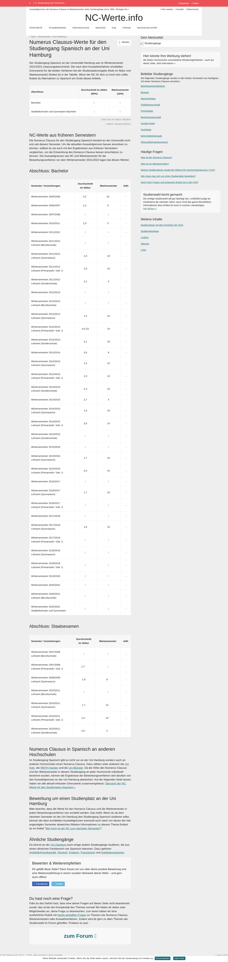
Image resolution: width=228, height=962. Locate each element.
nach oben (222, 955)
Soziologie (146, 129)
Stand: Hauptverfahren (119, 124)
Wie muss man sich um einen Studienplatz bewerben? (168, 176)
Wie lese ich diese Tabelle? (116, 119)
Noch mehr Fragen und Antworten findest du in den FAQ (169, 182)
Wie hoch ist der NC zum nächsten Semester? (73, 828)
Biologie (145, 92)
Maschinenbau (148, 98)
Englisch (74, 852)
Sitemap (145, 243)
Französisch (88, 852)
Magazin (100, 28)
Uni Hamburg (59, 36)
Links (143, 250)
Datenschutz (192, 9)
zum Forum (80, 936)
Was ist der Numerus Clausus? (156, 157)
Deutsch (62, 852)
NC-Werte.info (114, 18)
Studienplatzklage (150, 231)
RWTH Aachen (49, 767)
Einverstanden (162, 958)
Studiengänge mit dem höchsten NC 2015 (162, 225)
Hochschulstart (147, 28)
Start (33, 36)
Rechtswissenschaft (151, 117)
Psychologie (147, 111)
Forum (126, 28)
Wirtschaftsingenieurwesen (154, 142)
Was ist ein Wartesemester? (155, 164)
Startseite (35, 28)
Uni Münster (76, 767)
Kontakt (179, 9)
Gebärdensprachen (112, 852)
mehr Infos (179, 958)
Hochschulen (44, 36)
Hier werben (166, 9)
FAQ (114, 28)
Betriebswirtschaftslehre (153, 86)
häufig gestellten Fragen (71, 915)
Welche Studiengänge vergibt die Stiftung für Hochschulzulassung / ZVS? (178, 170)
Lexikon (145, 237)
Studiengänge (57, 28)
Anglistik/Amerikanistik (42, 852)
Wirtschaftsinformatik (151, 136)
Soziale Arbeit (148, 123)
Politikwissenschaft (150, 105)
